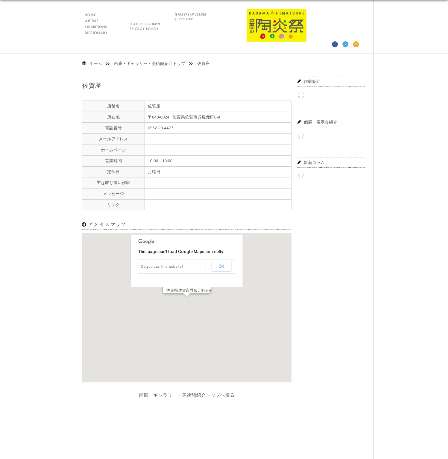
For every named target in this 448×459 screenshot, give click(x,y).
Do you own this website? (162, 267)
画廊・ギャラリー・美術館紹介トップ (149, 63)
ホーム (95, 63)
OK (221, 266)
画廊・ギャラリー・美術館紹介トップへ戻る (187, 395)
